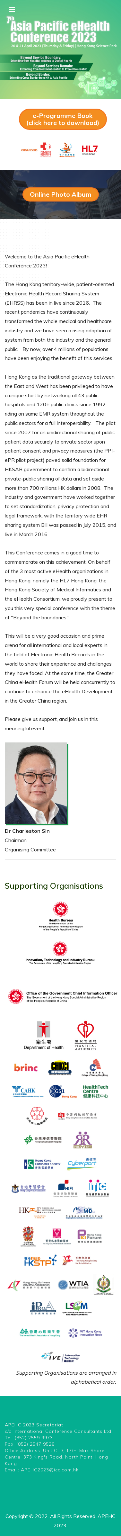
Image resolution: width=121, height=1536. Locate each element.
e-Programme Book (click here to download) (62, 119)
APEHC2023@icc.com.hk (50, 1470)
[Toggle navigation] (12, 9)
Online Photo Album (60, 194)
